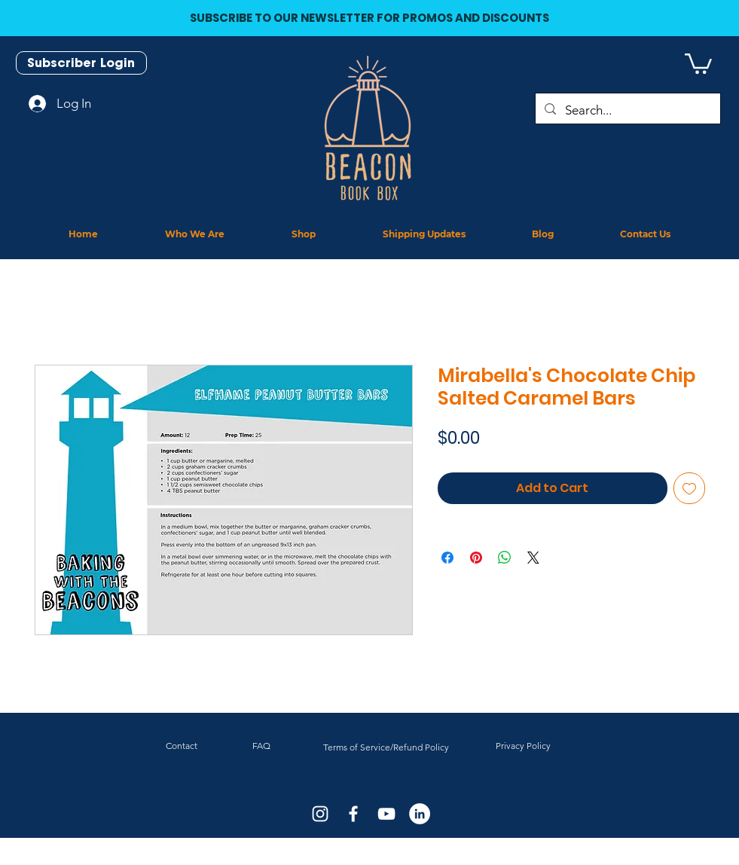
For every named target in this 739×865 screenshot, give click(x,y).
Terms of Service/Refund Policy (386, 747)
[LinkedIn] (419, 813)
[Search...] (627, 110)
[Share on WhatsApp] (505, 558)
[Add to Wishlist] (689, 488)
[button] (698, 62)
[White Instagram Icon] (320, 813)
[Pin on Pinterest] (476, 558)
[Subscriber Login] (81, 63)
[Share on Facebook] (447, 558)
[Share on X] (533, 558)
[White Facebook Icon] (353, 813)
